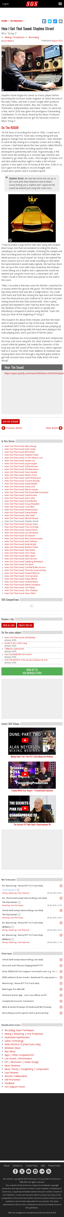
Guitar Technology (14, 1040)
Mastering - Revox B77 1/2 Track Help (20, 983)
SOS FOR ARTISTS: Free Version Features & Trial (26, 660)
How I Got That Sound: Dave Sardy (20, 449)
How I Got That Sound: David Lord (20, 486)
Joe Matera (9, 40)
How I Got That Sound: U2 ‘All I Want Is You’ (24, 457)
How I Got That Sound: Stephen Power (22, 454)
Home (4, 21)
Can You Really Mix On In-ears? (18, 654)
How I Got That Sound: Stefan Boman (21, 466)
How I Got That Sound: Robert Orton (21, 475)
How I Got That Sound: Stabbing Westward (24, 561)
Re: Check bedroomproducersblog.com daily (24, 898)
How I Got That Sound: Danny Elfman (21, 578)
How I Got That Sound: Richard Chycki (21, 547)
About (6, 1165)
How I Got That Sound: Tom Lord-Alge (22, 527)
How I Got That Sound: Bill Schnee (20, 452)
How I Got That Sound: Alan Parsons (21, 558)
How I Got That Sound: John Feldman (21, 541)
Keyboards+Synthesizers (17, 1037)
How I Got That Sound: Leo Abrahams (21, 532)
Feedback (9, 1083)
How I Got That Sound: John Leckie (20, 498)
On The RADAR (10, 127)
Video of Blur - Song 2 (32, 394)
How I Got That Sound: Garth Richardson (23, 478)
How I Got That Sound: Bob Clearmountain (24, 538)
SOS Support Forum (15, 1086)
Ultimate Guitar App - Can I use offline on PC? (24, 995)
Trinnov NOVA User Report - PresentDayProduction (32, 790)
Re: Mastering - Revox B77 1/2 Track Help (22, 885)
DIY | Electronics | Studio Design (22, 1061)
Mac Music (10, 1051)
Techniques (16, 21)
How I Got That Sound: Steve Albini (20, 593)
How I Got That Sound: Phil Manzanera (22, 469)
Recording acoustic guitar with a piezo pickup (25, 1013)
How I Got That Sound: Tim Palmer (20, 587)
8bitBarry (6, 927)
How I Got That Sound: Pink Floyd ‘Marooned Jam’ (26, 492)
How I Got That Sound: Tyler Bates (20, 550)
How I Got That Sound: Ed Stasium (20, 535)
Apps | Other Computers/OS (19, 1054)
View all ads (9, 625)
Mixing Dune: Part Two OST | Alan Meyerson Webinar (32, 756)
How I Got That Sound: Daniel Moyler (21, 483)
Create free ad (25, 625)
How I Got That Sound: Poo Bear (19, 564)
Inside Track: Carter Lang (16, 643)
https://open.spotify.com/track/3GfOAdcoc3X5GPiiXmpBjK (34, 373)
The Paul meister (9, 902)
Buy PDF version (10, 421)
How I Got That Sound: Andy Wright (20, 544)
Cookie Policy (32, 1165)
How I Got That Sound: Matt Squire (20, 555)
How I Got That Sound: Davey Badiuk (21, 512)
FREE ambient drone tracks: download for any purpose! (30, 977)
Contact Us (17, 1165)
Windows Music (13, 1047)
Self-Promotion (12, 1079)
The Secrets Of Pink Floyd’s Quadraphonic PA (32, 824)
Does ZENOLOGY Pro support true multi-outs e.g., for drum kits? (31, 971)
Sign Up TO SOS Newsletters (32, 671)
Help (43, 1165)
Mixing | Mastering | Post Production (16, 893)
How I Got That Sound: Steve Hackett (21, 472)
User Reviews (11, 1072)
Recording (34, 37)
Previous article (14, 427)
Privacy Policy (54, 1165)
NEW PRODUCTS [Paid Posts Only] (23, 1044)
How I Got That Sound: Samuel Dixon (21, 529)
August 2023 (57, 40)
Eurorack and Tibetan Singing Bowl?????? (22, 965)
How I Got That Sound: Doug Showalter (22, 504)
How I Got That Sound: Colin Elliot (19, 506)
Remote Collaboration (16, 1076)
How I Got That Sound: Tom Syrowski (21, 576)
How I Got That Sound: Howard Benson (22, 573)
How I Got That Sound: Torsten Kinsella (22, 480)
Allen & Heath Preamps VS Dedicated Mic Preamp (26, 1007)
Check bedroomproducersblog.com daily (22, 910)
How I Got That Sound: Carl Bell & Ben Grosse (25, 567)
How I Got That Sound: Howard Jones (21, 509)
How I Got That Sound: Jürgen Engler (21, 463)
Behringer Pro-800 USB (13, 989)
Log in (5, 3)
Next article (52, 427)
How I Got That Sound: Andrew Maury (21, 581)
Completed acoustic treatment (18, 1001)
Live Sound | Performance (18, 1058)
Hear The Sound (14, 367)
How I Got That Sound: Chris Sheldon (21, 590)
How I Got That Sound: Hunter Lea (20, 460)
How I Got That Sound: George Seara (21, 524)
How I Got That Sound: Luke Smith (20, 515)
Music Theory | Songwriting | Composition (27, 1069)
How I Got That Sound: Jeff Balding (20, 637)
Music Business (12, 1065)
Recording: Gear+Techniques (12, 905)
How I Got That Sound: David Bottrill (21, 501)
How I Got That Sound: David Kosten (21, 495)
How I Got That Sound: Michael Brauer (21, 518)
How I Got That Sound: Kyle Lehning (20, 446)
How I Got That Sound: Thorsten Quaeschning (25, 570)
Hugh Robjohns (9, 890)
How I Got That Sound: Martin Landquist (22, 584)
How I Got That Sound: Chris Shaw (20, 553)
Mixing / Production (15, 37)
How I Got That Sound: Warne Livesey (21, 489)
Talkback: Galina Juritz (14, 648)
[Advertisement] (32, 699)
